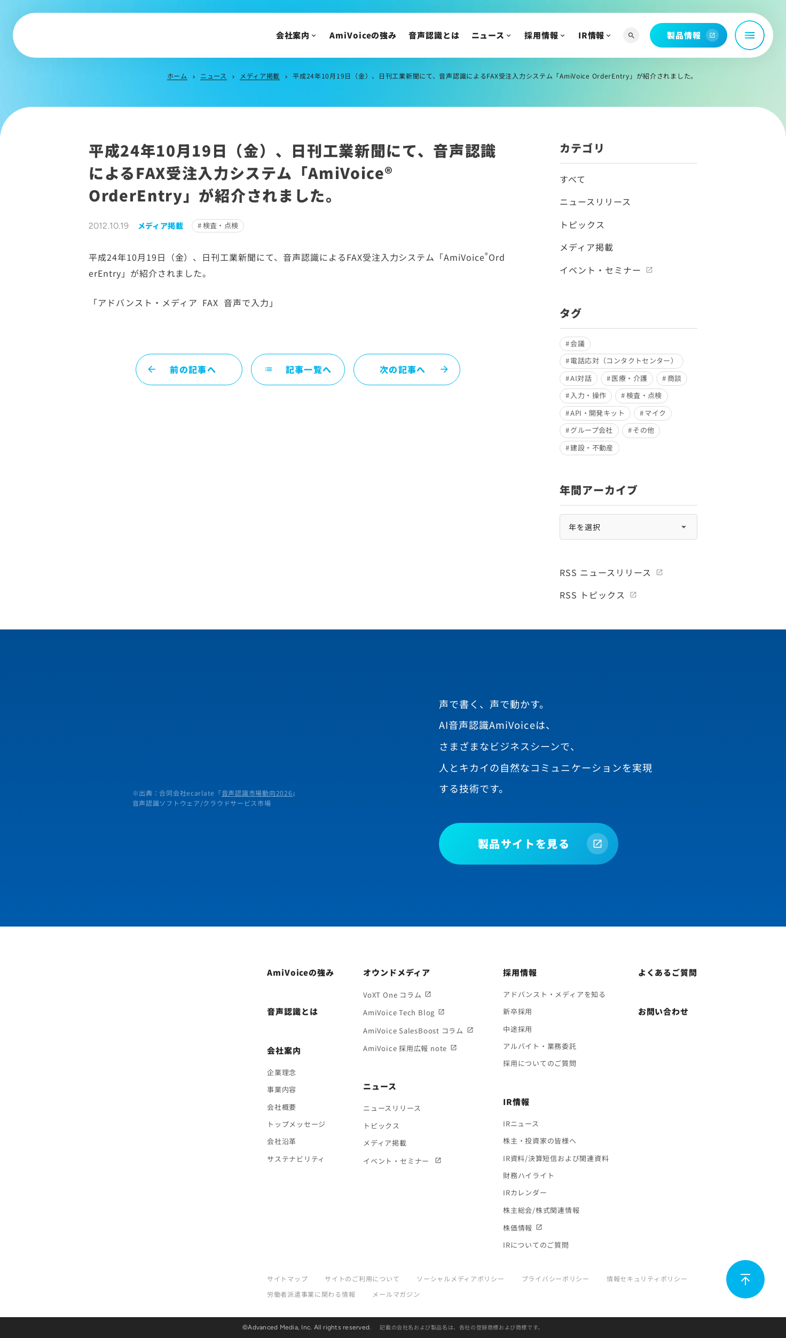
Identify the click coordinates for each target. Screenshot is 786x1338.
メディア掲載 (260, 75)
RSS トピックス (592, 594)
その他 (643, 430)
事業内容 (281, 1089)
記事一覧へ (298, 369)
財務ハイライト (528, 1175)
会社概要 (281, 1107)
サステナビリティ (296, 1159)
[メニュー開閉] (750, 35)
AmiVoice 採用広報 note (405, 1048)
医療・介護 (629, 378)
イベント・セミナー (600, 269)
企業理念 (281, 1072)
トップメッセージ (296, 1124)
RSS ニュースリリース (605, 572)
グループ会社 (591, 430)
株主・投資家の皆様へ (540, 1140)
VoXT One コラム (392, 995)
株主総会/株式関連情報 (541, 1210)
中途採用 (517, 1029)
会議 (577, 343)
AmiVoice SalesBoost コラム (413, 1030)
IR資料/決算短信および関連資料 (556, 1158)
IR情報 (591, 35)
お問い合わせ (663, 1011)
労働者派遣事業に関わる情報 (311, 1293)
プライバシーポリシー (556, 1278)
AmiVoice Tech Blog (399, 1012)
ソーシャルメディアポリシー (460, 1278)
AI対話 (581, 378)
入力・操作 (588, 395)
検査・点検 (221, 225)
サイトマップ (287, 1278)
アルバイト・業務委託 (540, 1046)
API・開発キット (597, 413)
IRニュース (521, 1123)
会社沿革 (281, 1141)
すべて (573, 179)
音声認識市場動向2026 (257, 792)
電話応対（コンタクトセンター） (624, 360)
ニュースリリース (595, 201)
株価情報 (517, 1228)
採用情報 (541, 35)
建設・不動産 (591, 447)
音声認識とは (433, 35)
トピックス (582, 224)
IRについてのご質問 (536, 1245)
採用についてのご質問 (540, 1063)
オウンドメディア (396, 972)
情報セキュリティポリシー (647, 1278)
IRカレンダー (525, 1192)
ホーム (177, 75)
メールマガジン (396, 1293)
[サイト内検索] (631, 35)
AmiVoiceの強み (363, 35)
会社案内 (293, 35)
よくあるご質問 (667, 972)
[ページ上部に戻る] (745, 1279)
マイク (655, 413)
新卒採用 (517, 1011)
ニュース (488, 35)
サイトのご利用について (362, 1278)
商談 (674, 378)
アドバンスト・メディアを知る (554, 994)
